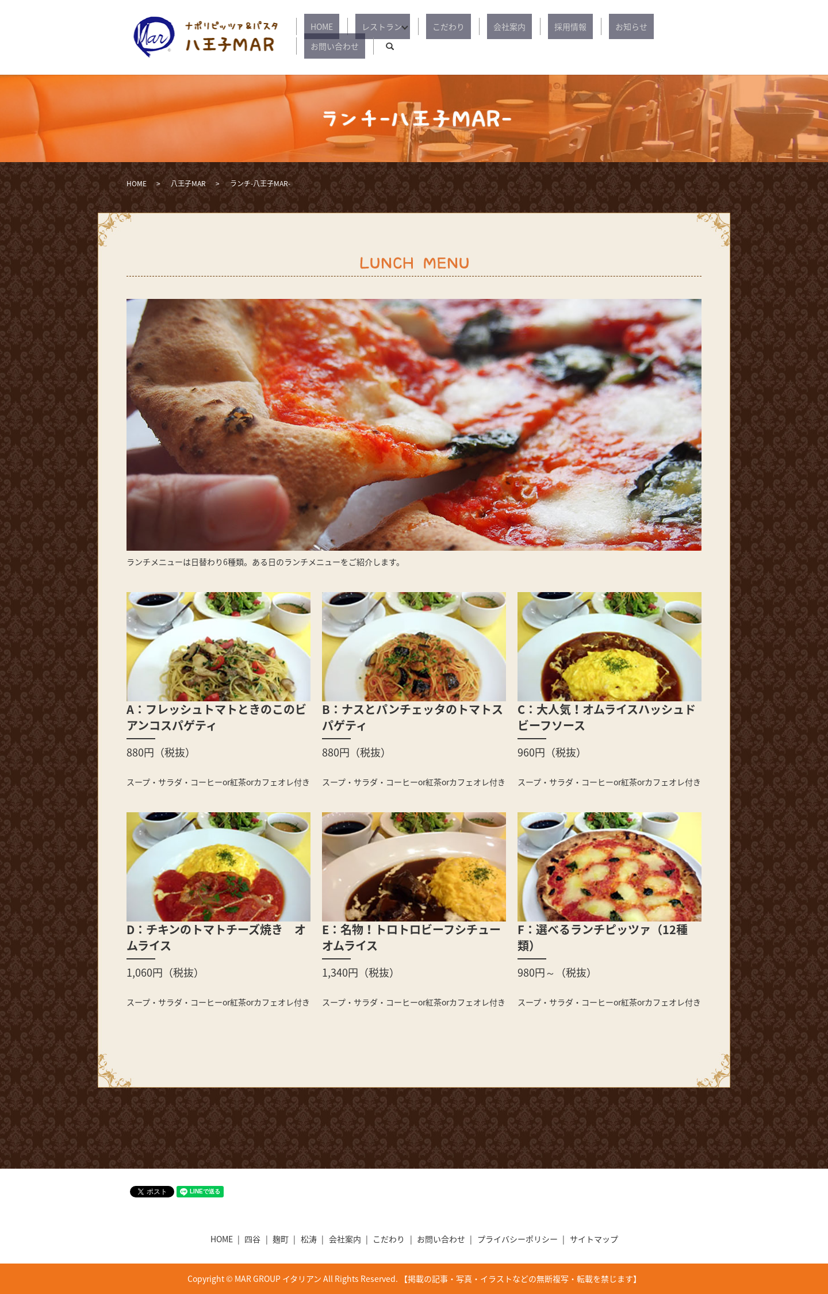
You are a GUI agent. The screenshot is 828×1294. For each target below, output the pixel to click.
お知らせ (588, 37)
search (693, 37)
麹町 (281, 1239)
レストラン (381, 37)
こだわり (443, 37)
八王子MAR (188, 183)
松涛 (309, 1239)
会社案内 (491, 37)
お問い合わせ (644, 37)
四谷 (252, 1239)
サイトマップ (594, 1239)
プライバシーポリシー (517, 1239)
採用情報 (539, 37)
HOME (333, 37)
